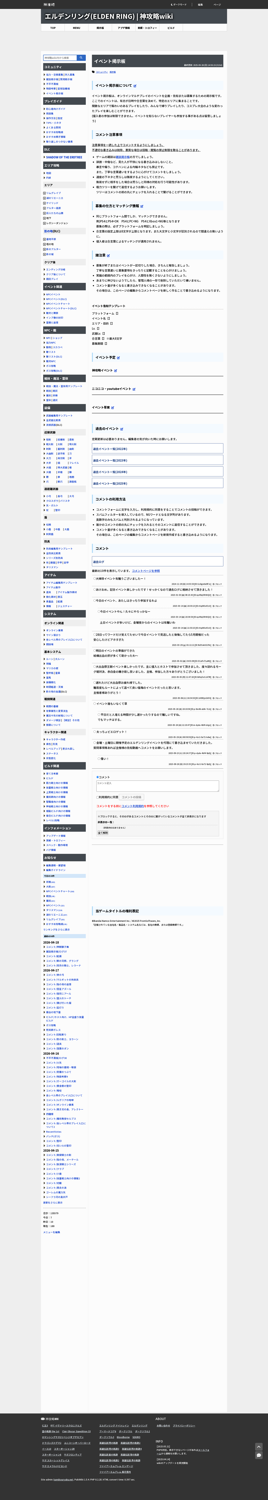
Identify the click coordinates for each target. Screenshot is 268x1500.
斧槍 (60, 472)
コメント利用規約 (133, 806)
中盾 (57, 529)
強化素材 (51, 597)
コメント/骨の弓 (55, 974)
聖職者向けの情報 (56, 801)
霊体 (48, 400)
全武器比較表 (53, 420)
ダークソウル (125, 1431)
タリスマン (52, 567)
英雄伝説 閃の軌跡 (108, 1442)
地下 (47, 218)
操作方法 (51, 118)
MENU (76, 28)
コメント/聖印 (54, 1141)
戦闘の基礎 (52, 706)
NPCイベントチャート (58, 303)
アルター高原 (53, 208)
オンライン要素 (54, 630)
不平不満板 (52, 84)
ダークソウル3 (106, 1437)
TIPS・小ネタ (53, 123)
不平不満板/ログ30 (56, 1058)
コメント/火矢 (54, 1062)
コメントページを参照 (146, 571)
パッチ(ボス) (53, 1136)
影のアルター (53, 249)
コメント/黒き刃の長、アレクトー (64, 1109)
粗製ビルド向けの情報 (58, 811)
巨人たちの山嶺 (54, 213)
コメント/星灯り (55, 1007)
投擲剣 (61, 439)
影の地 (48, 231)
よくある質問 (53, 127)
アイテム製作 (53, 587)
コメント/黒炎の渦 (56, 1187)
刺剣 (48, 449)
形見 (55, 744)
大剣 (60, 444)
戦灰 (55, 390)
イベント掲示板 (54, 93)
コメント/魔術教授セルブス (61, 1118)
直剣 (71, 439)
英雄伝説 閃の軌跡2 (130, 1442)
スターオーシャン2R (64, 1448)
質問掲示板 (66, 79)
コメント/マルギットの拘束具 (62, 979)
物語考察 (51, 88)
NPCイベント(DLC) (56, 299)
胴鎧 (52, 562)
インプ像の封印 (54, 317)
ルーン (49, 659)
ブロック (217, 584)
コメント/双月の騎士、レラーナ (63, 965)
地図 (48, 173)
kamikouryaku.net (63, 1479)
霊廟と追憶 (52, 322)
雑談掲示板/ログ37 (56, 951)
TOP (53, 28)
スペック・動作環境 (57, 845)
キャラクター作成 (55, 739)
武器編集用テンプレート (59, 415)
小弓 (48, 496)
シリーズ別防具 (54, 558)
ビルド (171, 28)
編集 (200, 4)
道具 (48, 592)
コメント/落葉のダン (57, 1048)
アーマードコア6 (107, 1431)
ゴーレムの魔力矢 (56, 1192)
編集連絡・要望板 (56, 865)
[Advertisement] (134, 41)
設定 (60, 118)
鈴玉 (60, 597)
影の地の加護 (53, 691)
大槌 (48, 467)
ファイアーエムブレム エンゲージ (116, 1466)
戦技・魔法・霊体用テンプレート (64, 386)
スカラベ (58, 347)
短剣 (48, 439)
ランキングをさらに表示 (56, 929)
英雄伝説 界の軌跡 (131, 1460)
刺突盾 (49, 534)
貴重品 (49, 601)
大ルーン (60, 659)
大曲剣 (49, 453)
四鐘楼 (49, 1114)
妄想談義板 (64, 88)
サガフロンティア (73, 1454)
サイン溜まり (53, 635)
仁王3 (45, 1425)
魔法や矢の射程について (59, 715)
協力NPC (51, 342)
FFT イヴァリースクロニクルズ (66, 1425)
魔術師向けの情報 (56, 797)
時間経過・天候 (54, 687)
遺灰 (55, 400)
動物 (48, 347)
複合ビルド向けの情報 (58, 815)
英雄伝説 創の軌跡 (108, 1454)
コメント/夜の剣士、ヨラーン (62, 1039)
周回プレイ (52, 279)
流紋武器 (51, 425)
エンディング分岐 (55, 269)
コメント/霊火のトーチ (58, 998)
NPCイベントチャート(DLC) (61, 308)
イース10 (46, 1448)
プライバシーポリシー (184, 1425)
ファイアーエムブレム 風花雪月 (115, 1471)
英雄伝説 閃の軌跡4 (132, 1448)
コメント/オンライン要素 (60, 1104)
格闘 (71, 477)
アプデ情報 (124, 28)
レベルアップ (53, 748)
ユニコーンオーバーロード (77, 1442)
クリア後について (56, 274)
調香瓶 (72, 481)
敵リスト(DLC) (54, 356)
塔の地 (48, 244)
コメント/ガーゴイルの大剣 (61, 1081)
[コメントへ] (259, 1455)
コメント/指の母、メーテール (62, 1159)
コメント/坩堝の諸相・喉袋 (61, 1067)
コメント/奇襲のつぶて (58, 1072)
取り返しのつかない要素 (59, 141)
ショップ (57, 338)
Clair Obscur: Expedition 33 (76, 1431)
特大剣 (72, 444)
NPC (48, 338)
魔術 (48, 395)
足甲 (66, 562)
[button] (181, 4)
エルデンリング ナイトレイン (114, 1425)
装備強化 (51, 682)
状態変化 (51, 758)
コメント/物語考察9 (57, 1076)
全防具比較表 (53, 553)
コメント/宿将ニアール (58, 993)
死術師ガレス (53, 1030)
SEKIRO (136, 1437)
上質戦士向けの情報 (57, 792)
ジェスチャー (65, 606)
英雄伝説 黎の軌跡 (130, 1454)
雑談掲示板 (123, 157)
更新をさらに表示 (53, 1202)
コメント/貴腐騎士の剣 (58, 1155)
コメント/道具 (54, 1044)
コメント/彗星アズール (58, 989)
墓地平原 (51, 239)
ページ (217, 4)
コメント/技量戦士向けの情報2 (63, 1178)
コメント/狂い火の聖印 (58, 1145)
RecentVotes (53, 1131)
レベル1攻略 (53, 820)
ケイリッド (52, 203)
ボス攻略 (51, 366)
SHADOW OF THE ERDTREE (64, 157)
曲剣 (71, 449)
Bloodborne (123, 1437)
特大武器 (62, 467)
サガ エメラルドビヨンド (54, 1466)
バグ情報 (51, 850)
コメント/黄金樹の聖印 (58, 1086)
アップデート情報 (56, 835)
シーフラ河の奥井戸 (57, 1197)
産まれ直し (69, 748)
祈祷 (55, 395)
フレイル (74, 463)
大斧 (48, 463)
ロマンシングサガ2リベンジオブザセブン (63, 1437)
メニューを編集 (51, 1232)
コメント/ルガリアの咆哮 (60, 1100)
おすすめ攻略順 (54, 132)
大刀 (48, 458)
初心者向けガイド (56, 109)
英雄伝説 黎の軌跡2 (109, 1460)
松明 (48, 524)
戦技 (48, 390)
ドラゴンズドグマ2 (51, 1442)
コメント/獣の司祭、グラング (62, 961)
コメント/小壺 (54, 1173)
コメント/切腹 (54, 1183)
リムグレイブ (53, 193)
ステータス (52, 753)
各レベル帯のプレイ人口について (64, 639)
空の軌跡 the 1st (50, 1431)
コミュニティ (102, 71)
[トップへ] (259, 1447)
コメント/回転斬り (56, 1034)
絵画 (60, 601)
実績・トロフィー (147, 28)
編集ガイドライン (56, 870)
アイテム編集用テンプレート (61, 582)
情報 (48, 606)
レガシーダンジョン (55, 223)
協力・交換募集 (54, 74)
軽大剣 (49, 444)
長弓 (60, 496)
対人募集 (70, 74)
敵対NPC (51, 361)
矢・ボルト (52, 505)
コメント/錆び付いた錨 (58, 1003)
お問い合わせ (163, 1425)
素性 (48, 744)
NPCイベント (53, 294)
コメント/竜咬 (54, 1090)
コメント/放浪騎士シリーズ (61, 1164)
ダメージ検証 (53, 720)
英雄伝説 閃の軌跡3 (109, 1448)
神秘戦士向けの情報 (57, 806)
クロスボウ (52, 500)
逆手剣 (61, 453)
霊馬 (48, 677)
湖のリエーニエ (54, 198)
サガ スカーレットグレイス (55, 1460)
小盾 (48, 529)
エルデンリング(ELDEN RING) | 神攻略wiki (109, 16)
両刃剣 (61, 458)
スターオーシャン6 (51, 1454)
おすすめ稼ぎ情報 (56, 136)
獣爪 (60, 481)
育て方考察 (52, 773)
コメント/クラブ (55, 1169)
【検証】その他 (71, 720)
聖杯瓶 (49, 673)
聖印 (57, 510)
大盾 (66, 529)
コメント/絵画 (54, 956)
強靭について (53, 725)
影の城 (50, 254)
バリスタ (65, 500)
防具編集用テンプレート (59, 548)
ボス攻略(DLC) (54, 370)
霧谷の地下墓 (53, 1012)
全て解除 (103, 832)
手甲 (59, 562)
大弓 (71, 496)
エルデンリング (139, 1425)
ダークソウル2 (142, 1431)
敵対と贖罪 (52, 313)
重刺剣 (61, 449)
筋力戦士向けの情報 (57, 783)
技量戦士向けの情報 (57, 787)
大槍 (48, 472)
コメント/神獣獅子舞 (57, 947)
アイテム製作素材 (67, 592)
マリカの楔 (52, 668)
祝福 (48, 663)
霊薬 (57, 673)
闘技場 (49, 644)
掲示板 (100, 28)
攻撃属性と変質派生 (57, 711)
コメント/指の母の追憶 (58, 984)
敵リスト (51, 352)
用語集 (49, 113)
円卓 (48, 177)
